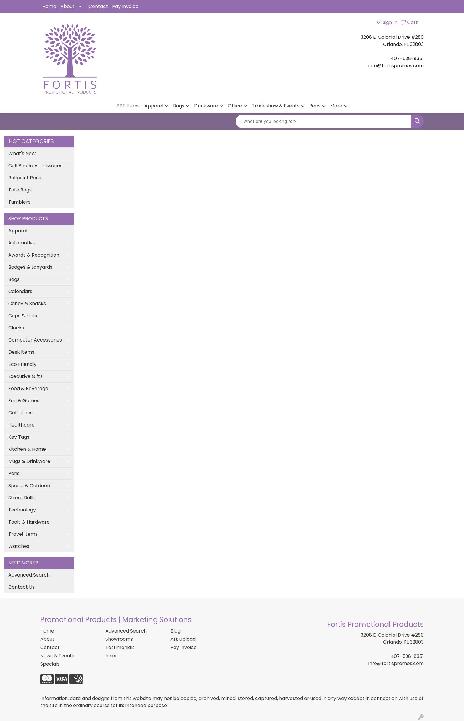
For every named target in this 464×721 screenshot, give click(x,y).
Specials (49, 664)
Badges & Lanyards (30, 267)
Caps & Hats (22, 315)
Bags (178, 105)
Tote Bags (20, 189)
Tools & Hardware (29, 522)
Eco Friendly (22, 364)
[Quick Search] (323, 121)
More (336, 105)
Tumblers (19, 202)
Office (235, 105)
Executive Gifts (25, 376)
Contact (98, 6)
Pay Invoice (125, 6)
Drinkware (206, 105)
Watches (18, 546)
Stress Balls (21, 497)
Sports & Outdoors (29, 485)
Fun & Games (23, 400)
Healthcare (21, 424)
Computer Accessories (35, 340)
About (67, 6)
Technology (22, 509)
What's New (22, 153)
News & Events (57, 655)
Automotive (22, 242)
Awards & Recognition (33, 255)
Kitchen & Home (27, 449)
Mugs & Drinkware (29, 461)
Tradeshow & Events (275, 105)
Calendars (20, 291)
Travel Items (23, 534)
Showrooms (119, 639)
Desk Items (21, 352)
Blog (175, 630)
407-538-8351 (407, 656)
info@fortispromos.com (396, 663)
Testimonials (120, 647)
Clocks (16, 327)
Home (49, 6)
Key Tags (18, 437)
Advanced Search (29, 575)
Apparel (153, 105)
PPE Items (128, 105)
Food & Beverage (28, 388)
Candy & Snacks (27, 303)
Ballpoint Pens (24, 177)
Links (110, 655)
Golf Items (20, 412)
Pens (314, 105)
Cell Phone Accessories (35, 165)
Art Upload (183, 639)
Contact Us (21, 587)
